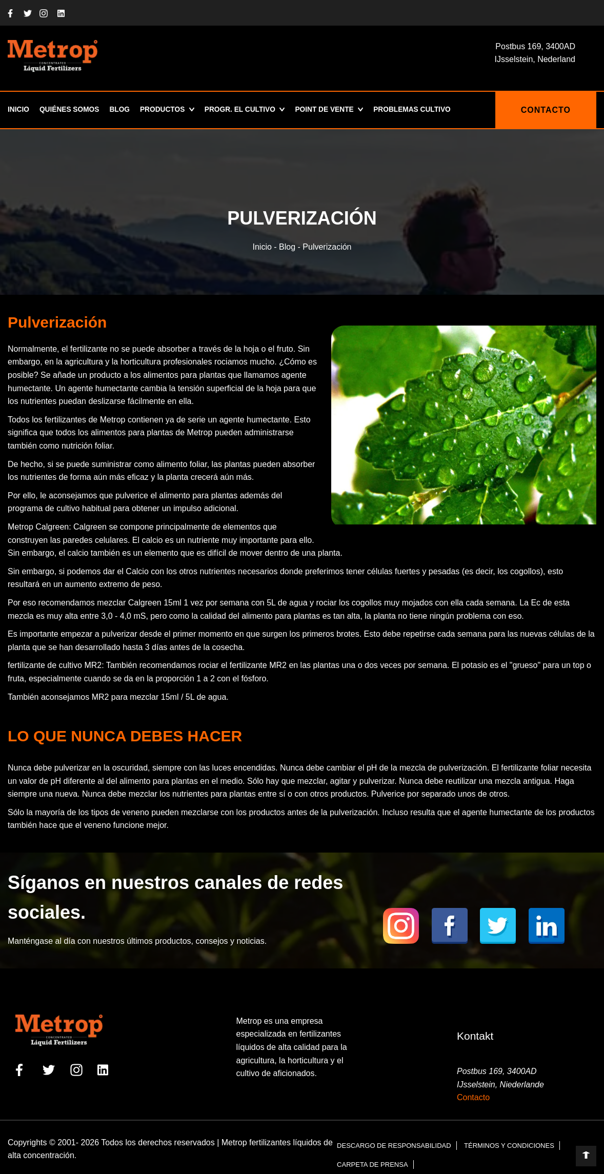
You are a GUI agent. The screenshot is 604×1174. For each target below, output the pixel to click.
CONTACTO (546, 110)
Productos (165, 110)
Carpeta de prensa (372, 1164)
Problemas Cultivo (420, 110)
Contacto (473, 1097)
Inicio (19, 110)
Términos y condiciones (509, 1145)
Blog (121, 110)
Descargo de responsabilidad (394, 1145)
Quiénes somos (70, 110)
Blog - (289, 246)
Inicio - (266, 246)
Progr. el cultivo (244, 110)
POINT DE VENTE (331, 110)
